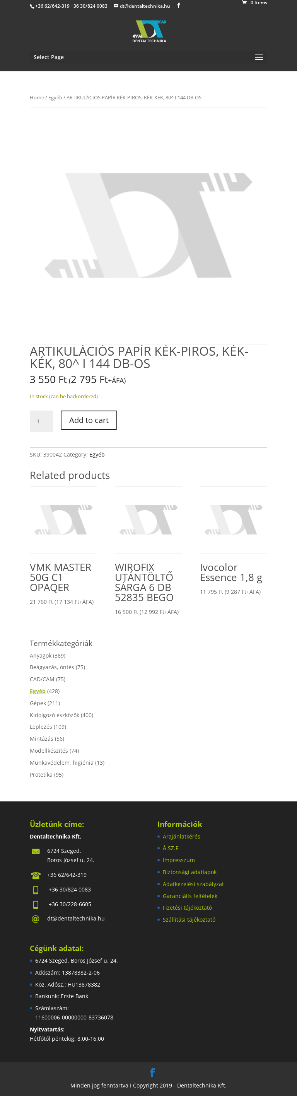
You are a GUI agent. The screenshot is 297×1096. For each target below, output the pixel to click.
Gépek (38, 703)
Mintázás (41, 738)
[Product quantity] (41, 421)
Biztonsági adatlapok (190, 872)
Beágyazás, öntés (52, 667)
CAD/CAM (42, 679)
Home (37, 97)
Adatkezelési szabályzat (193, 884)
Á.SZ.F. (171, 848)
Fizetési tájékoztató (187, 907)
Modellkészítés (49, 750)
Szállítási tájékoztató (189, 919)
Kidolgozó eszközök (54, 715)
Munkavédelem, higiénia (62, 762)
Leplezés (41, 726)
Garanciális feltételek (190, 896)
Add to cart (89, 420)
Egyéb (55, 97)
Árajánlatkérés (181, 836)
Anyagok (40, 655)
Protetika (41, 774)
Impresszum (179, 860)
